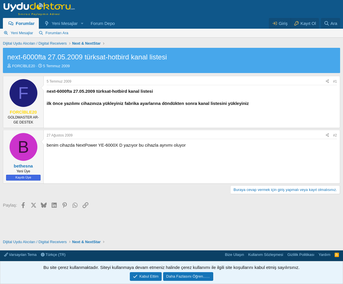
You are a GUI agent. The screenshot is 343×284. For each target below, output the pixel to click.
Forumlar (25, 23)
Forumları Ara (56, 33)
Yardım (325, 254)
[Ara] (330, 23)
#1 (335, 81)
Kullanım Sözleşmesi (265, 254)
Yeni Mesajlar (65, 23)
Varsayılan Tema (20, 254)
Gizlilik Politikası (300, 254)
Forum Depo (103, 23)
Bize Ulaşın (234, 254)
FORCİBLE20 (23, 66)
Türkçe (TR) (53, 254)
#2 (335, 135)
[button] (82, 23)
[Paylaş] (327, 81)
